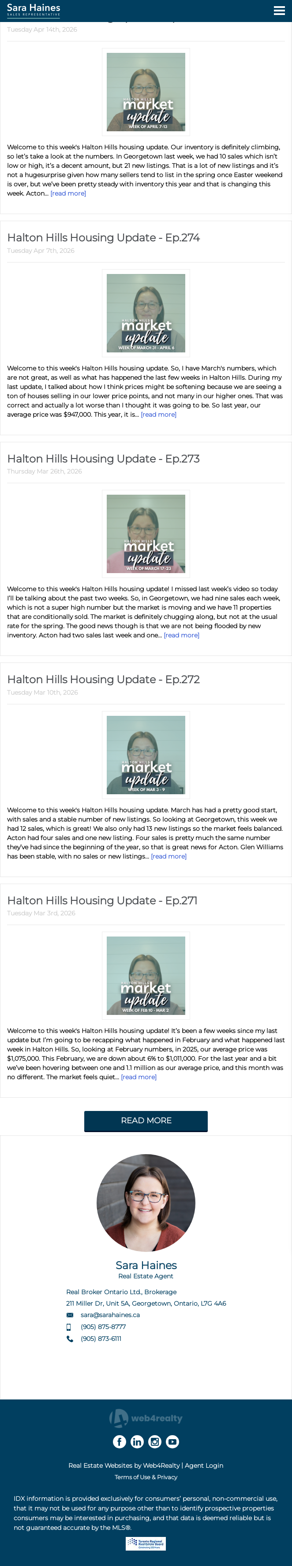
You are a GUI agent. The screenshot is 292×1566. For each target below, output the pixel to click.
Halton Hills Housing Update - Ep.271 (102, 900)
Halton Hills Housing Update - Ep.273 (103, 458)
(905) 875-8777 (103, 1327)
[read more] (68, 193)
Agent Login (204, 1466)
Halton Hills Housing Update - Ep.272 (103, 679)
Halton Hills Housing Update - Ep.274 (103, 237)
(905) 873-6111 (101, 1339)
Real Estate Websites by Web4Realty (124, 1466)
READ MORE (146, 1120)
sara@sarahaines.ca (110, 1315)
